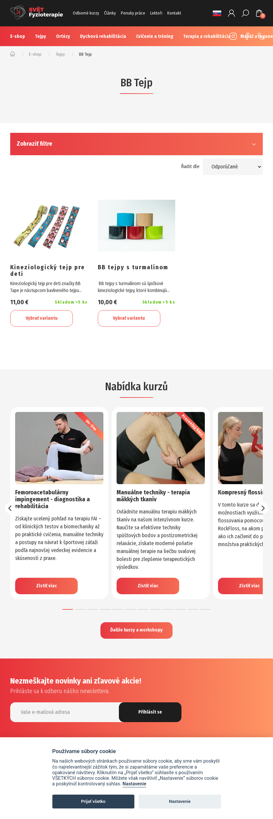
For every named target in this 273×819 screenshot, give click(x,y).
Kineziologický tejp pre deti (47, 270)
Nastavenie (134, 784)
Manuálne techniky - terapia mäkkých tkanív (153, 496)
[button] (68, 609)
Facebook (245, 36)
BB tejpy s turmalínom (133, 267)
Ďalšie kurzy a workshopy (136, 630)
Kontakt (174, 13)
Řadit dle (190, 166)
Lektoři (156, 13)
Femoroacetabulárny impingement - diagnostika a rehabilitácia (52, 499)
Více (195, 36)
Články (110, 13)
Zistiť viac (46, 586)
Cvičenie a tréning (154, 36)
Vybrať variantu (42, 318)
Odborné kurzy (86, 13)
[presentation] (10, 508)
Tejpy (40, 36)
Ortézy (63, 36)
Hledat (245, 13)
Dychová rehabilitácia (103, 36)
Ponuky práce (133, 13)
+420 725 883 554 (259, 36)
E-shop (17, 36)
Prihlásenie (231, 13)
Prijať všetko (93, 801)
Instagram (231, 36)
